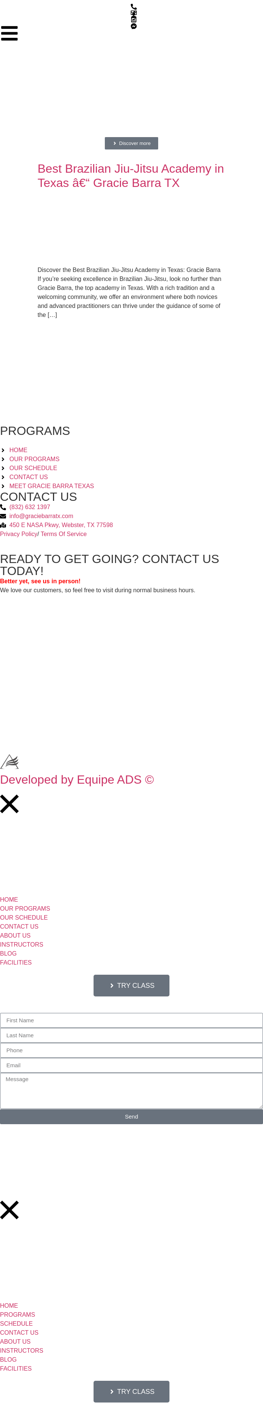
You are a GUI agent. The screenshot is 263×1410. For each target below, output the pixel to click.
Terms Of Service (64, 534)
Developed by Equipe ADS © (77, 779)
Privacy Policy (19, 534)
